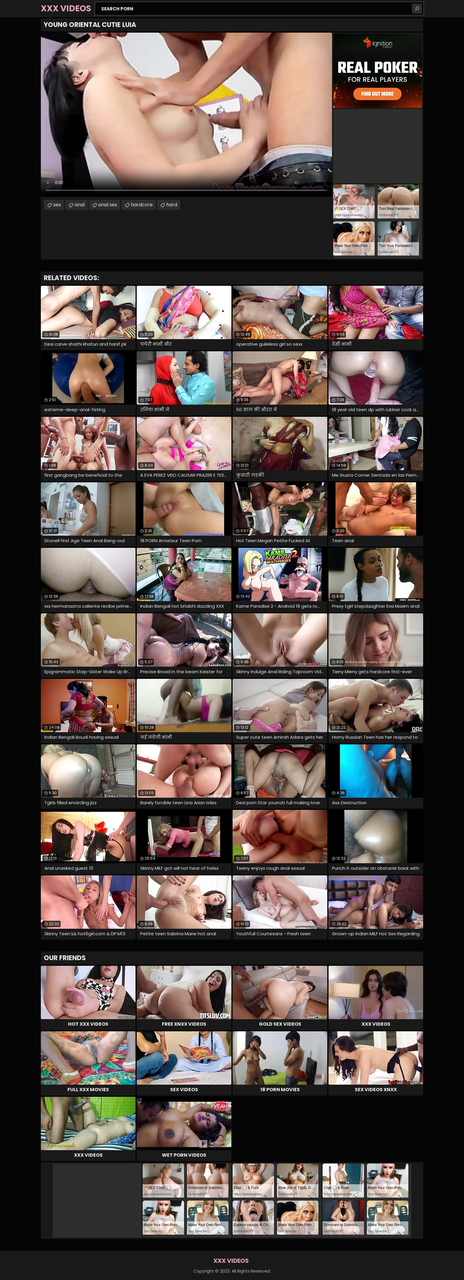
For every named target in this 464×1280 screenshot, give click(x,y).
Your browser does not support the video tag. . (186, 115)
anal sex (107, 204)
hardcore (142, 204)
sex (57, 204)
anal (80, 204)
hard (171, 204)
